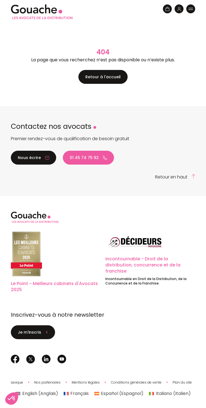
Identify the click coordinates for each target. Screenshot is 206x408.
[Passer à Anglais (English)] (37, 393)
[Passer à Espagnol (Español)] (118, 393)
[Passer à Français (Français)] (76, 393)
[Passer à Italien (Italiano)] (169, 393)
